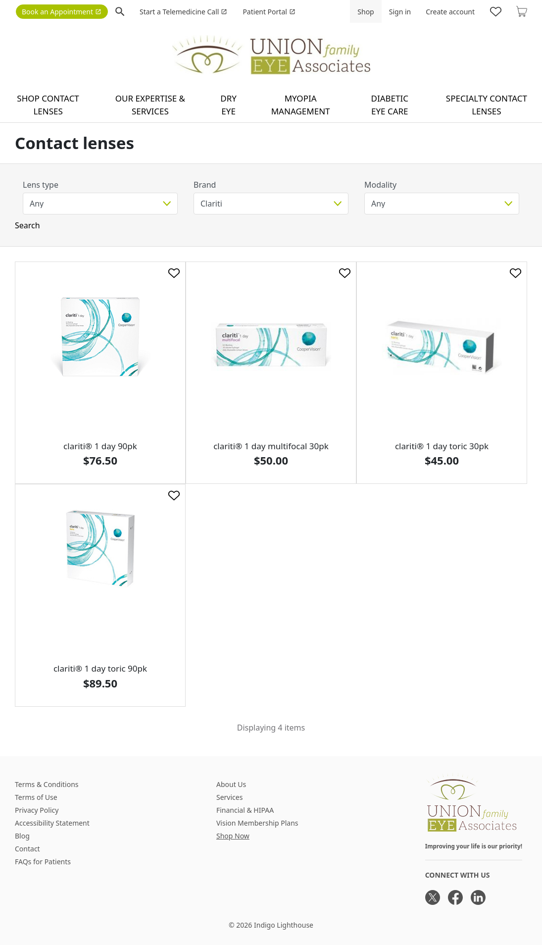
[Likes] (495, 11)
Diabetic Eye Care (390, 105)
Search (27, 225)
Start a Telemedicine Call (183, 11)
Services (229, 797)
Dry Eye (228, 105)
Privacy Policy (36, 810)
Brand (205, 184)
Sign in (400, 11)
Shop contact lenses (48, 105)
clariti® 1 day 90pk (100, 446)
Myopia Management (300, 105)
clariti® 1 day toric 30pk (442, 446)
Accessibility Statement (52, 823)
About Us (231, 784)
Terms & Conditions (47, 784)
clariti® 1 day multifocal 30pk (271, 446)
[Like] (174, 273)
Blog (22, 835)
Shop (365, 11)
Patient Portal (269, 11)
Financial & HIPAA (245, 810)
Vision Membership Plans (257, 823)
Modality (380, 184)
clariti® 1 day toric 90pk (100, 668)
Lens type (40, 184)
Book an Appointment (61, 11)
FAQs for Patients (43, 861)
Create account (450, 11)
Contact (27, 848)
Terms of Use (36, 797)
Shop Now (232, 835)
